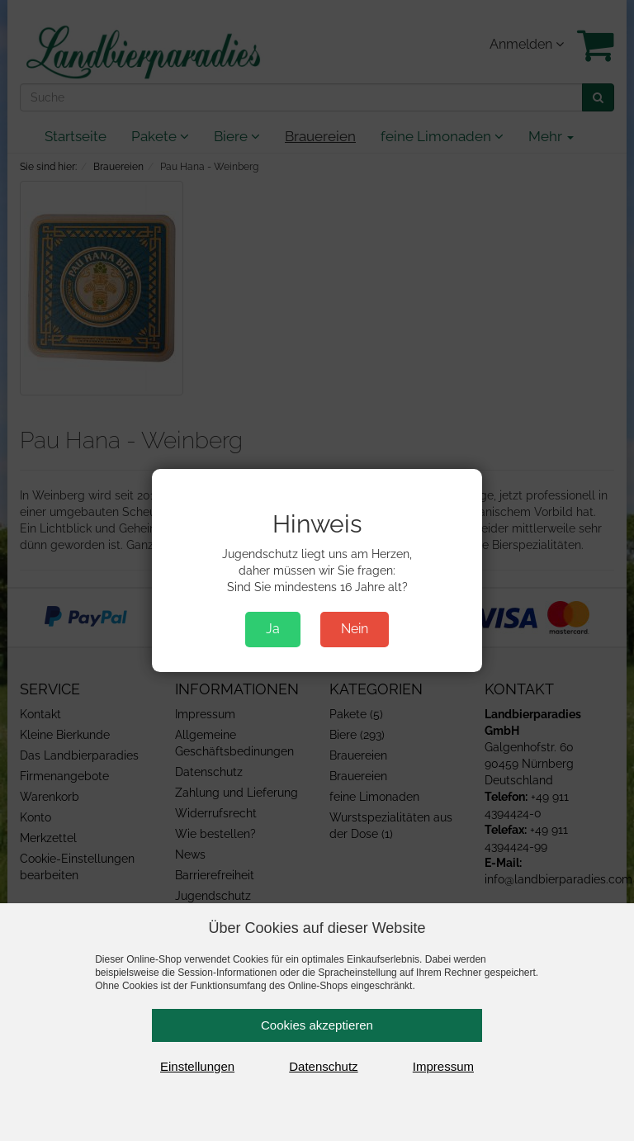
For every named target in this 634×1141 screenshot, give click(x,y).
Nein (354, 629)
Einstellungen (197, 1066)
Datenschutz (323, 1066)
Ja (273, 629)
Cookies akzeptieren (317, 1025)
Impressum (443, 1066)
